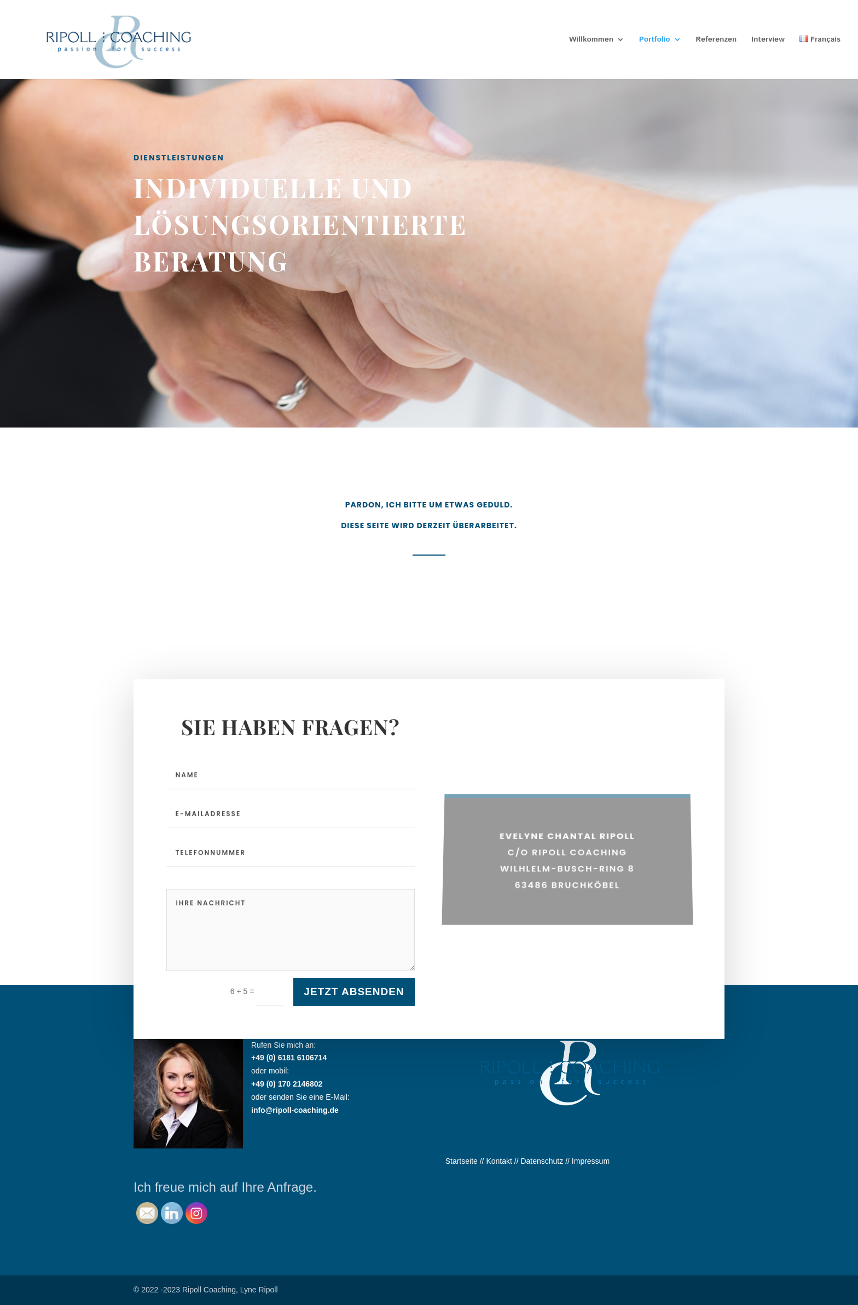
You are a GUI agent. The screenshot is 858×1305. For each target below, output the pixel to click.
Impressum (591, 1161)
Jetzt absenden (354, 1009)
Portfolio (654, 40)
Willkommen (591, 40)
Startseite (461, 1161)
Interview (768, 40)
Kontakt (499, 1161)
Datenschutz (541, 1161)
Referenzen (716, 40)
